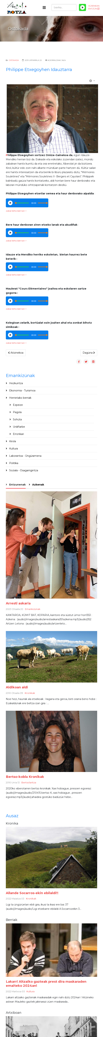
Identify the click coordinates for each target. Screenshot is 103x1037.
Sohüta (17, 419)
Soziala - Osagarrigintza (23, 470)
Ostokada (14, 60)
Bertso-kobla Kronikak (25, 777)
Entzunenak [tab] (17, 484)
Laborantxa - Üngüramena (24, 455)
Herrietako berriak (19, 397)
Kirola (12, 441)
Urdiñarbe (18, 426)
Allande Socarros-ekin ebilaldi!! (32, 893)
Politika (13, 463)
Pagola (17, 412)
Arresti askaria (18, 603)
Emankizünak (32, 609)
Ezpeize (17, 404)
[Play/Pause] (82, 7)
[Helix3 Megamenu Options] (44, 7)
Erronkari (18, 434)
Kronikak (30, 693)
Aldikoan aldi (17, 687)
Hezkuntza (15, 383)
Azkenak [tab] (38, 484)
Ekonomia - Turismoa (21, 390)
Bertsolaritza (28, 782)
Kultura (13, 448)
